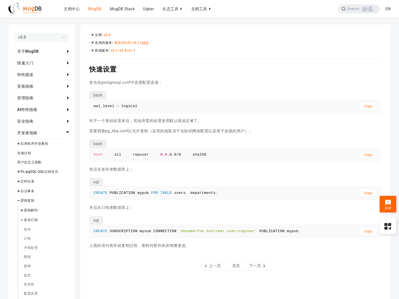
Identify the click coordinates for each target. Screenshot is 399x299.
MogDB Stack (122, 9)
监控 (27, 275)
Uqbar (148, 9)
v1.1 (132, 50)
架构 (27, 266)
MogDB (94, 9)
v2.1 (114, 50)
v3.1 (136, 43)
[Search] (358, 8)
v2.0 (123, 50)
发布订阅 (31, 220)
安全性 (29, 284)
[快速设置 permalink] (85, 68)
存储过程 (24, 153)
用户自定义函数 (29, 162)
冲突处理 (31, 248)
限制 (27, 257)
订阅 (27, 238)
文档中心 (72, 9)
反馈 (388, 204)
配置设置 (31, 293)
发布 (27, 229)
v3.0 (107, 35)
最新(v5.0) (122, 43)
